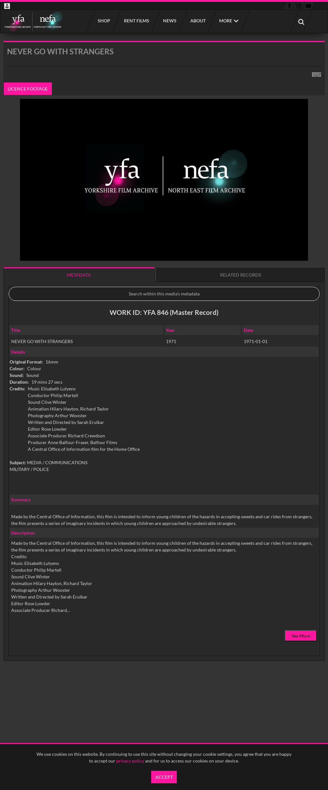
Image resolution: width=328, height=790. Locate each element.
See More (300, 635)
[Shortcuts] (316, 73)
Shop (103, 20)
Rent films (136, 20)
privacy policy (130, 760)
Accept (164, 777)
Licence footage (28, 88)
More (225, 20)
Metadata (79, 275)
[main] (164, 367)
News (169, 20)
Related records (240, 275)
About (197, 20)
